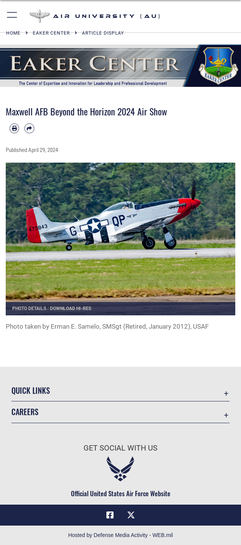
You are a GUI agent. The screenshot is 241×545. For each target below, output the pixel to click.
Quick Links (30, 390)
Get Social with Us (120, 447)
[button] (12, 16)
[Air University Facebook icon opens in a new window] (110, 515)
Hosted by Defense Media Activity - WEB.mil (120, 535)
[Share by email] (29, 128)
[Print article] (14, 128)
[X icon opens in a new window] (131, 515)
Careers (25, 411)
